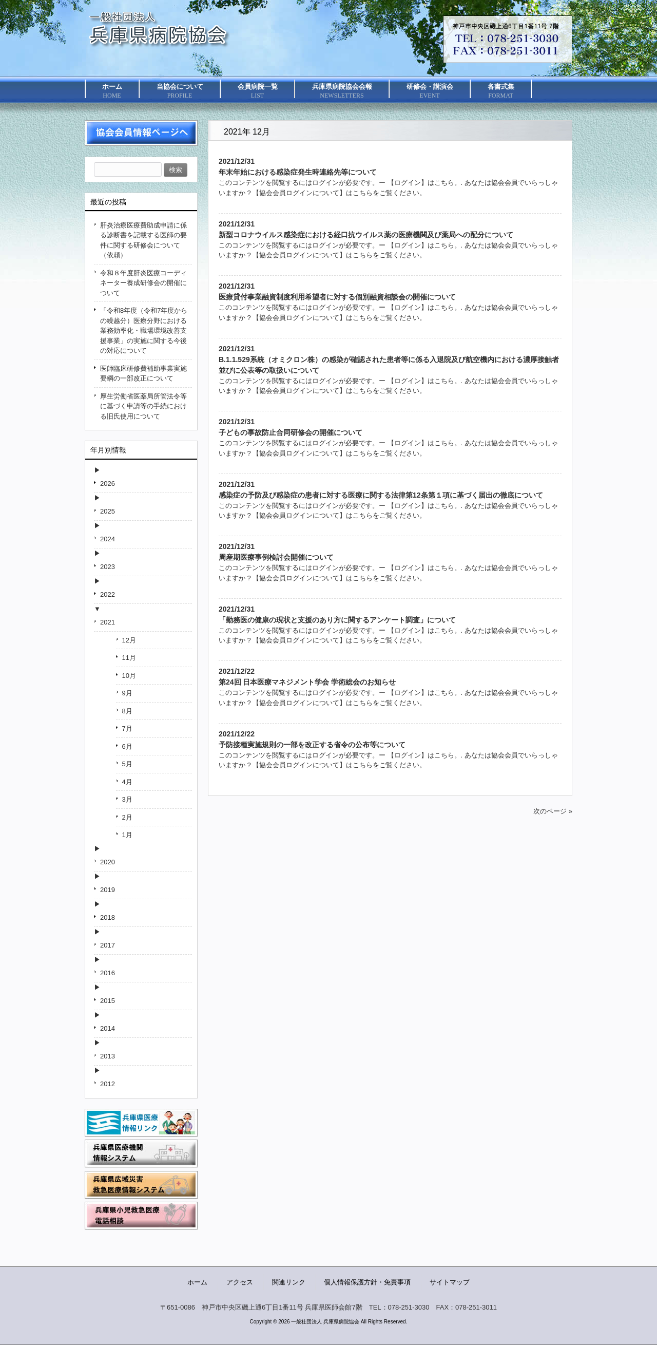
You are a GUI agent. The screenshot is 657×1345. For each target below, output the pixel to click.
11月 (129, 657)
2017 (107, 945)
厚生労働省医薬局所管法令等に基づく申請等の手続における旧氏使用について (143, 406)
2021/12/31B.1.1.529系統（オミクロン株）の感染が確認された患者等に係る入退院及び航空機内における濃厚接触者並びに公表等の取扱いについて (389, 359)
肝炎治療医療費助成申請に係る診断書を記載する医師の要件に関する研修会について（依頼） (143, 240)
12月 (129, 640)
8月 (127, 711)
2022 (107, 594)
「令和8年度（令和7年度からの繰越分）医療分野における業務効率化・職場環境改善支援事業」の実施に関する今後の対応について (143, 330)
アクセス (239, 1282)
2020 (107, 862)
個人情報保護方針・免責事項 (367, 1282)
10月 (129, 675)
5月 (127, 764)
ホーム (197, 1282)
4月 (127, 782)
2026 (107, 483)
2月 (127, 817)
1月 (127, 835)
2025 (107, 511)
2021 (107, 622)
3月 (127, 799)
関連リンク (288, 1282)
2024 (107, 539)
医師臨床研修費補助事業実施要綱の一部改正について (143, 374)
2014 (107, 1028)
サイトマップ (450, 1282)
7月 (127, 728)
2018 (107, 917)
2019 (107, 890)
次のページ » (552, 811)
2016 (107, 973)
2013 (107, 1056)
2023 (107, 567)
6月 (127, 746)
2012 (107, 1084)
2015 (107, 1001)
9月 (127, 693)
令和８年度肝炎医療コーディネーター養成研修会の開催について (143, 283)
